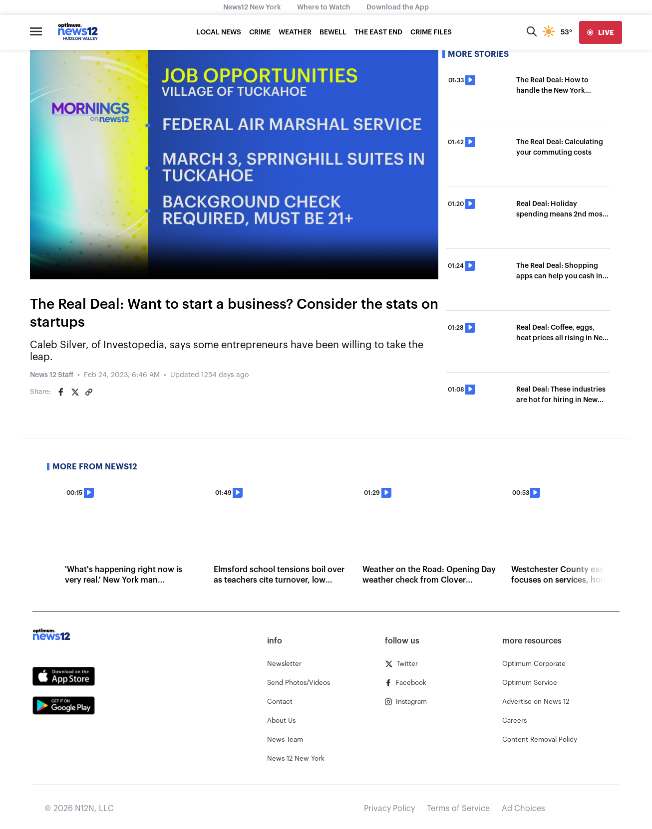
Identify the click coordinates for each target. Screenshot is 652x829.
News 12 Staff (51, 375)
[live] (600, 32)
